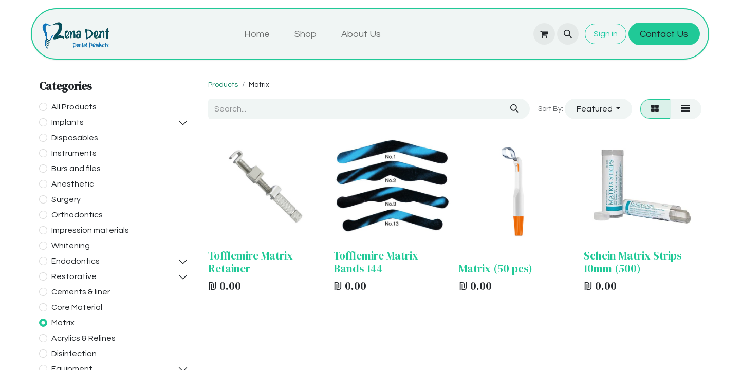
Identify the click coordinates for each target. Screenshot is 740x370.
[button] (568, 34)
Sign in (606, 34)
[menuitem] (257, 34)
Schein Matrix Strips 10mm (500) (633, 262)
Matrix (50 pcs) (495, 268)
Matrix (63, 323)
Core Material (76, 307)
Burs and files (76, 168)
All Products (74, 107)
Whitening (70, 246)
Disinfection (74, 353)
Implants (67, 122)
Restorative (74, 276)
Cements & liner (80, 292)
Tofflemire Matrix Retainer (250, 262)
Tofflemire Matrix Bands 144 (376, 262)
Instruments (74, 153)
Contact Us (664, 34)
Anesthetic (72, 184)
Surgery (66, 199)
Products (223, 84)
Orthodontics (77, 215)
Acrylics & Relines (83, 338)
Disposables (74, 138)
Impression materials (90, 230)
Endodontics (75, 261)
